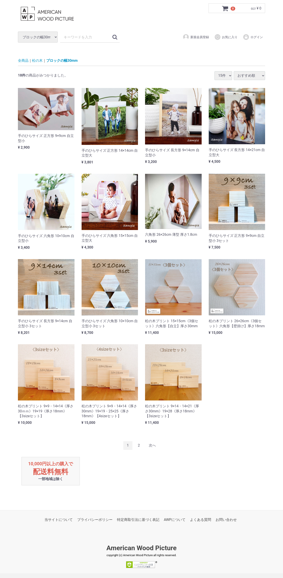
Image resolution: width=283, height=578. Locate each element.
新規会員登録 (196, 37)
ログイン (253, 37)
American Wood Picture (141, 548)
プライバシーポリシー (95, 520)
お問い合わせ (226, 520)
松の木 (37, 61)
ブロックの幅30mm (62, 61)
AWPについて (174, 520)
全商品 (23, 61)
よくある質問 (200, 520)
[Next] (152, 445)
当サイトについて (58, 520)
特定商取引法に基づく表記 (138, 520)
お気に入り (225, 37)
